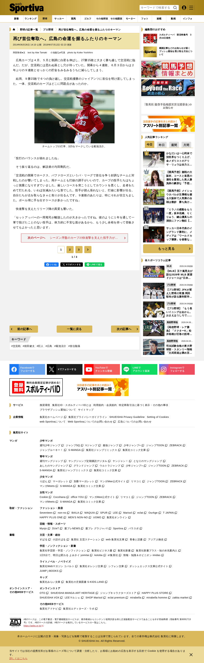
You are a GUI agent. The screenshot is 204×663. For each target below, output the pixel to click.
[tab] (45, 18)
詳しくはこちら (18, 658)
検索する (174, 7)
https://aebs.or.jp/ (34, 625)
